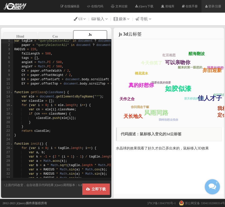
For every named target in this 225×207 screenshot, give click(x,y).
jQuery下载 (144, 6)
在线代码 (95, 6)
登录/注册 (213, 6)
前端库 (167, 6)
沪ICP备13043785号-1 (161, 203)
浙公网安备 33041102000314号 (200, 203)
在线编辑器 (69, 6)
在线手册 (190, 6)
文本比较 (119, 6)
